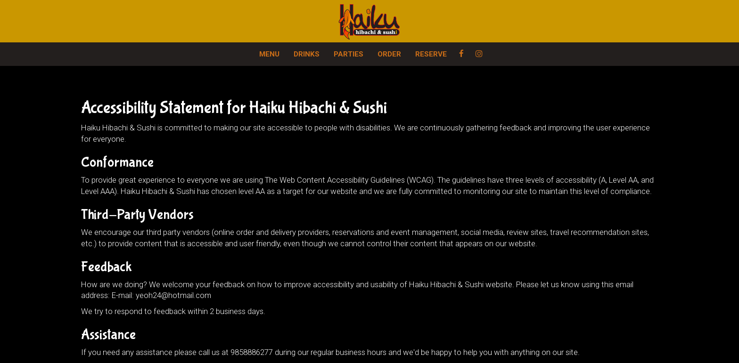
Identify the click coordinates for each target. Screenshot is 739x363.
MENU (269, 54)
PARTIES (348, 54)
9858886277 (251, 352)
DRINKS (307, 54)
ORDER (389, 54)
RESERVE (431, 54)
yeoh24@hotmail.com (173, 295)
